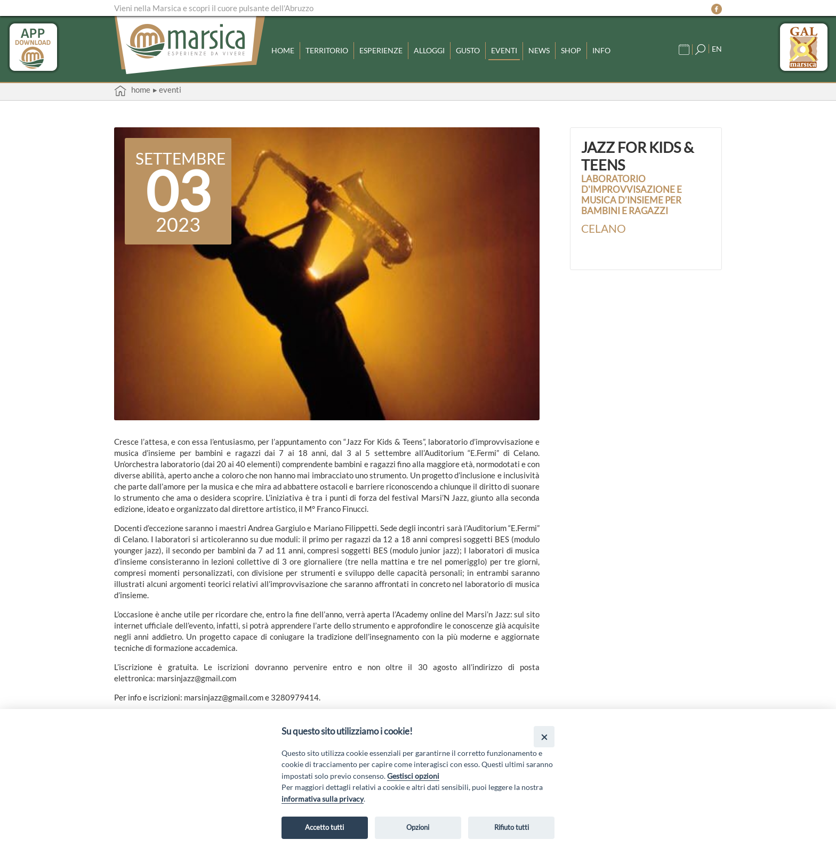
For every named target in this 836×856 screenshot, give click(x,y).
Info (623, 48)
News (558, 48)
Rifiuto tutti (511, 827)
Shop (591, 48)
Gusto (483, 48)
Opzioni (417, 827)
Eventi (522, 48)
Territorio (331, 48)
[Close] (544, 736)
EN (716, 47)
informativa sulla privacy (323, 798)
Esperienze (389, 48)
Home (283, 48)
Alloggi (441, 48)
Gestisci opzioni (413, 775)
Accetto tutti (324, 827)
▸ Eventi (167, 89)
